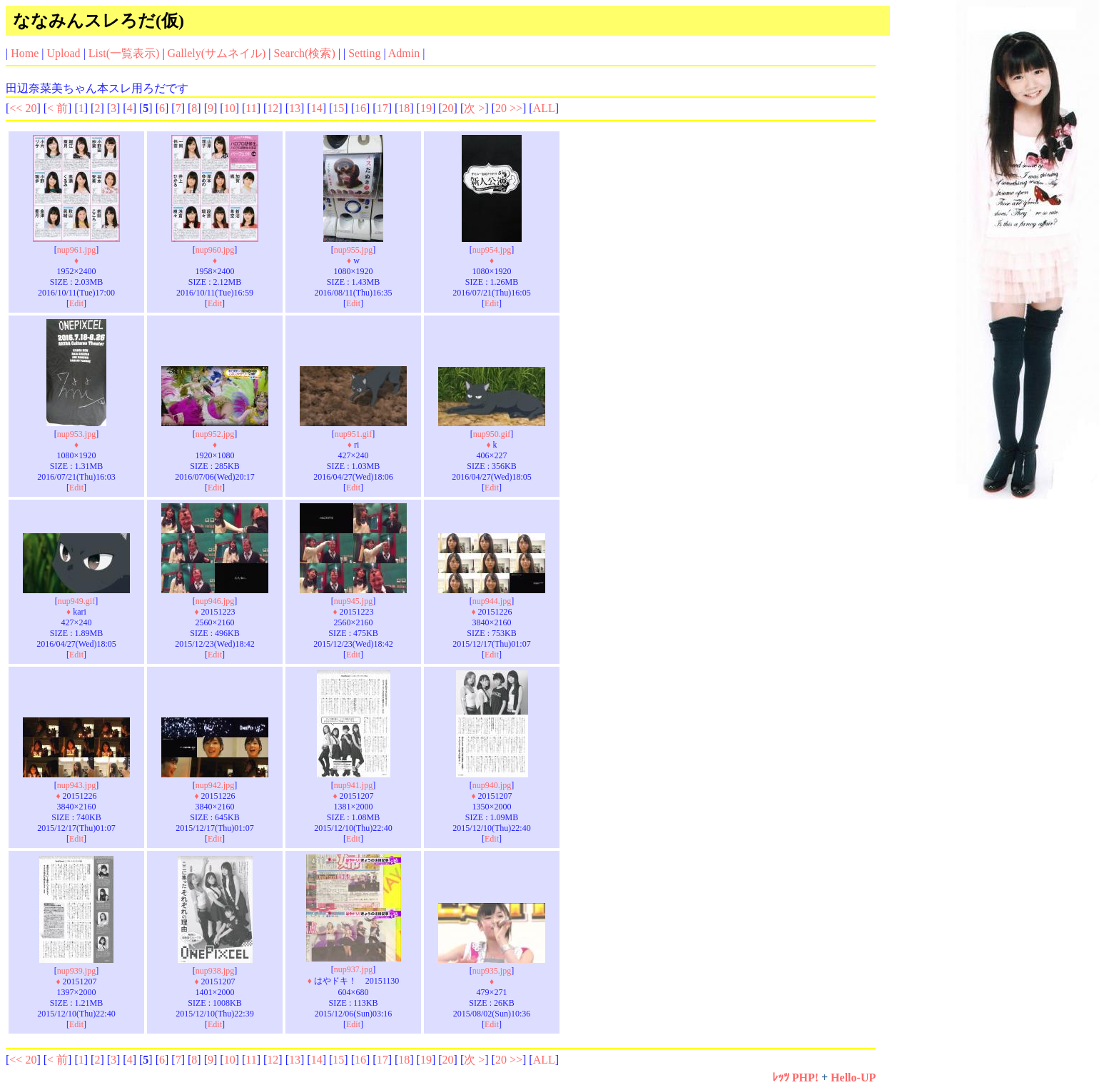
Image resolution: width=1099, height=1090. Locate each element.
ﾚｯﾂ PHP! (795, 1077)
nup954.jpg (491, 250)
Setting (364, 53)
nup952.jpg (215, 434)
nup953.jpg (76, 434)
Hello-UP (853, 1077)
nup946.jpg (215, 601)
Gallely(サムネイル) (217, 53)
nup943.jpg (76, 785)
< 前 (57, 108)
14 (317, 108)
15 (338, 108)
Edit (76, 303)
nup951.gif (353, 434)
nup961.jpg (76, 250)
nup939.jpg (76, 971)
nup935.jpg (491, 971)
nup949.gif (76, 601)
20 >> (508, 108)
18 (404, 108)
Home (25, 53)
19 (426, 108)
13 (294, 108)
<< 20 (22, 108)
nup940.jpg (491, 785)
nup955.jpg (353, 250)
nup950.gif (491, 434)
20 (448, 108)
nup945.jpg (353, 601)
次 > (474, 108)
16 (360, 108)
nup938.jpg (215, 971)
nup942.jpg (215, 785)
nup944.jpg (491, 601)
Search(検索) (304, 53)
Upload (64, 53)
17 (382, 108)
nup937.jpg (353, 969)
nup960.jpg (215, 250)
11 (250, 108)
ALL (544, 108)
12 (272, 108)
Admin (404, 53)
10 (230, 108)
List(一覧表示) (124, 53)
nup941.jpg (353, 785)
